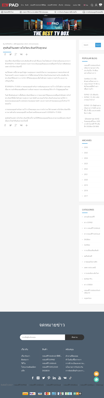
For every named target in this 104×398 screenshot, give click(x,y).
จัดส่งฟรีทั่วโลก (9, 12)
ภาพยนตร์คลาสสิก (90, 262)
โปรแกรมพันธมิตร (28, 367)
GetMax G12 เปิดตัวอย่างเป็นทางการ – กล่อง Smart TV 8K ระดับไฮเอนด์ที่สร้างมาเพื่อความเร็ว (92, 84)
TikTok (70, 377)
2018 (86, 190)
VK (65, 377)
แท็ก (23, 370)
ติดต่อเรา (25, 359)
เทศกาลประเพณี (90, 267)
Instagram (38, 377)
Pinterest (48, 377)
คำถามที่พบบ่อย (72, 356)
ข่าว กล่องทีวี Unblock (92, 228)
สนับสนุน (67, 5)
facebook (5, 54)
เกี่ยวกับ (60, 5)
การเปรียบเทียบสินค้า (91, 250)
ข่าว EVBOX (88, 285)
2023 (86, 163)
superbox (87, 298)
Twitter (43, 377)
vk (21, 54)
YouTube (59, 377)
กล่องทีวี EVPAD (52, 5)
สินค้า (27, 5)
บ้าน (22, 5)
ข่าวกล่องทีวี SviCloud (92, 234)
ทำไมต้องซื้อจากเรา (73, 359)
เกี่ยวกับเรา (25, 356)
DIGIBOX (46, 370)
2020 (86, 180)
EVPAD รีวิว (88, 279)
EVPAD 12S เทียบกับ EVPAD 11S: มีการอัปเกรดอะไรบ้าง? (91, 97)
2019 (86, 185)
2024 (86, 158)
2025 (86, 153)
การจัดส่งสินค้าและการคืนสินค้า (75, 370)
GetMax (87, 245)
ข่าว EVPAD (88, 222)
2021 (86, 174)
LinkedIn (54, 377)
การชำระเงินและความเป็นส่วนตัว (75, 363)
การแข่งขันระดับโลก (91, 273)
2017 (86, 196)
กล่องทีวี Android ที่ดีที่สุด (38, 5)
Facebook (32, 377)
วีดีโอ (23, 363)
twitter (10, 54)
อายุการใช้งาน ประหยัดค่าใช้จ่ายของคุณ (35, 12)
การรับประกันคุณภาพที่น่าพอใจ (67, 12)
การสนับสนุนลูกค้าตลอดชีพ (94, 12)
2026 (86, 147)
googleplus (16, 54)
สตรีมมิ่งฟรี (88, 256)
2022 (86, 169)
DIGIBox (87, 239)
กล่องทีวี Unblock (49, 363)
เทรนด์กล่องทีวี (89, 217)
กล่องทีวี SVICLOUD (50, 367)
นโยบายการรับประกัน (74, 367)
